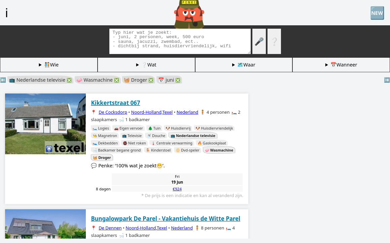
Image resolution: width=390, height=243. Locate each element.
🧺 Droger (138, 80)
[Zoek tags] (180, 41)
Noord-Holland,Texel (152, 112)
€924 (177, 188)
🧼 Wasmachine (97, 80)
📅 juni (169, 80)
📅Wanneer (343, 64)
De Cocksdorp (113, 112)
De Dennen (110, 228)
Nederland (188, 112)
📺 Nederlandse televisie (40, 80)
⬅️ (3, 80)
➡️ (387, 80)
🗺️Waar (246, 64)
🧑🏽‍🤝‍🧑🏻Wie (51, 64)
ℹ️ (6, 12)
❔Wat (148, 64)
